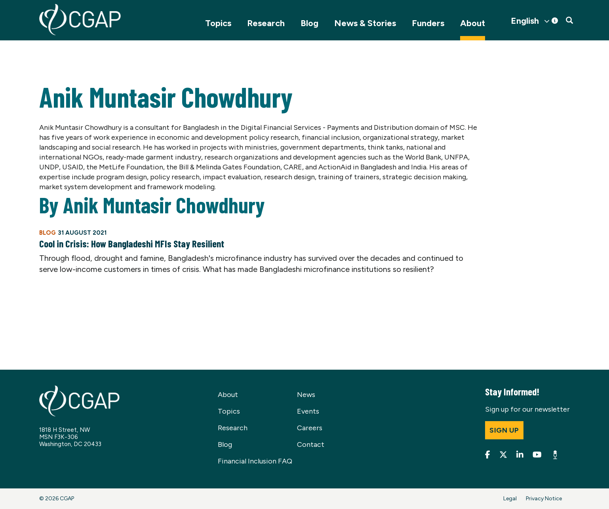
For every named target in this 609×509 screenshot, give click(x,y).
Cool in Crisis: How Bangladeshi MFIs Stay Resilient (131, 243)
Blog (309, 23)
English (525, 21)
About (472, 23)
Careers (309, 428)
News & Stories (365, 23)
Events (308, 411)
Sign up (504, 430)
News (306, 394)
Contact (310, 444)
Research (266, 23)
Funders (428, 23)
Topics (218, 23)
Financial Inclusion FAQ (255, 461)
